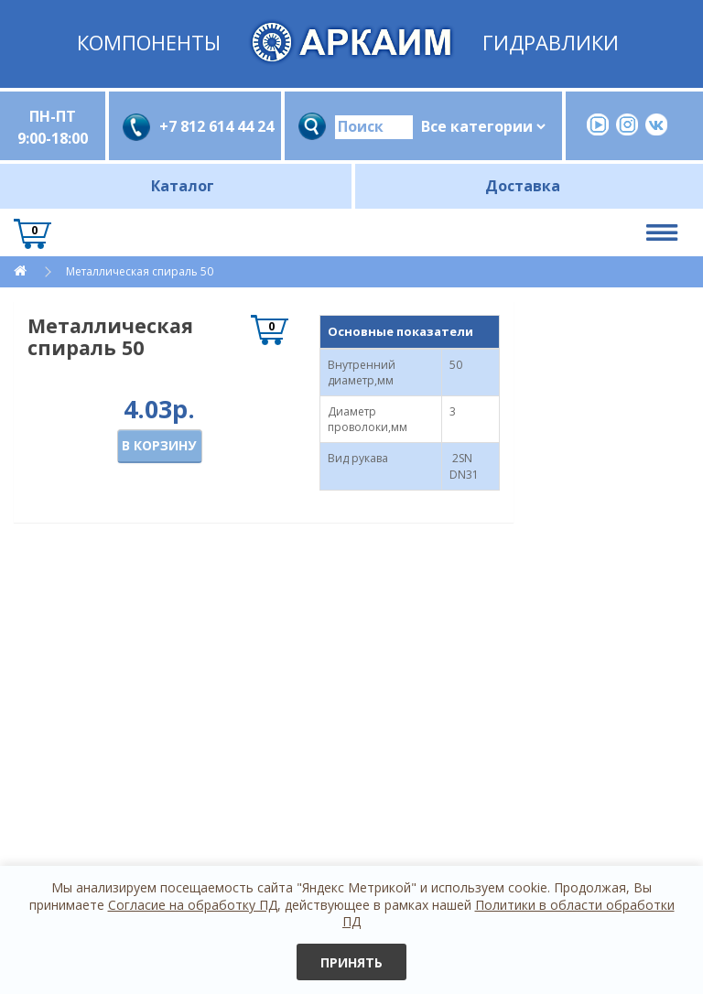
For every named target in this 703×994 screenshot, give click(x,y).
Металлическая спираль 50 (139, 271)
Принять (351, 962)
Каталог (182, 186)
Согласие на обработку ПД (192, 904)
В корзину (159, 445)
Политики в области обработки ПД (508, 913)
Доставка (522, 186)
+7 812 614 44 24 (213, 126)
